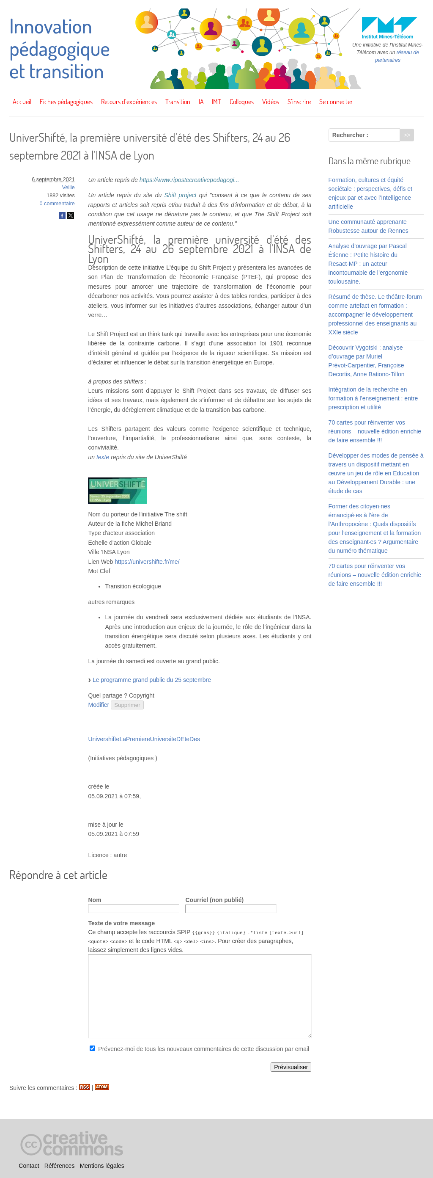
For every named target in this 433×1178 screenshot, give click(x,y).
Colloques (242, 101)
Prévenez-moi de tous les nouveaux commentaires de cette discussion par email (203, 1049)
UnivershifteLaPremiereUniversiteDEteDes (144, 739)
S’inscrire (299, 101)
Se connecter (336, 101)
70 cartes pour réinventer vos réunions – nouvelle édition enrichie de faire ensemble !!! (375, 431)
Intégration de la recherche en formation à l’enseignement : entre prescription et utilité (373, 398)
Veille (68, 187)
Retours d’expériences (129, 101)
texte (102, 457)
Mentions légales (102, 1165)
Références (59, 1165)
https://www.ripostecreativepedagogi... (189, 180)
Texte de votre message (121, 923)
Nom (94, 900)
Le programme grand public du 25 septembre (152, 679)
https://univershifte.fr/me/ (147, 561)
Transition (177, 101)
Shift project (180, 195)
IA (201, 101)
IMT (216, 101)
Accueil (22, 101)
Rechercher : (350, 135)
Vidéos (270, 101)
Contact (29, 1165)
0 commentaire (57, 204)
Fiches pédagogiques (66, 101)
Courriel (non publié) (214, 900)
